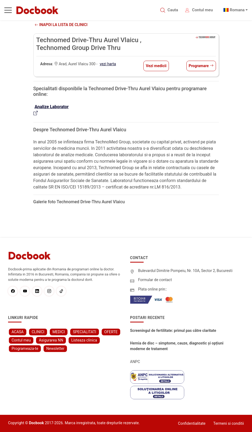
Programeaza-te (25, 348)
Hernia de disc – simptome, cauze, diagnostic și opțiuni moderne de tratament (176, 346)
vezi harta (108, 64)
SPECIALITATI (84, 332)
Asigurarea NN (51, 340)
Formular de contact (155, 280)
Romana (237, 10)
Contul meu (202, 10)
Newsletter (55, 348)
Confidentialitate (191, 423)
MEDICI (58, 332)
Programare (201, 66)
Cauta (173, 10)
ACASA (18, 332)
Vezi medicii (156, 66)
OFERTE (111, 332)
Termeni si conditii (228, 423)
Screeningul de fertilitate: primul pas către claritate (173, 330)
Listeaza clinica (84, 340)
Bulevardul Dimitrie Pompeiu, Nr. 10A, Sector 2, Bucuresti (185, 270)
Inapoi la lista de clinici (61, 25)
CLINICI (38, 332)
